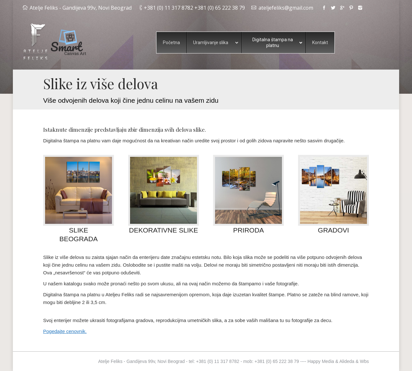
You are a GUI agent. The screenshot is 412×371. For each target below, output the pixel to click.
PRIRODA (248, 230)
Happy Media (320, 361)
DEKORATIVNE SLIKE (163, 230)
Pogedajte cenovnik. (65, 331)
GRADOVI (333, 230)
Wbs (364, 361)
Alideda (346, 361)
